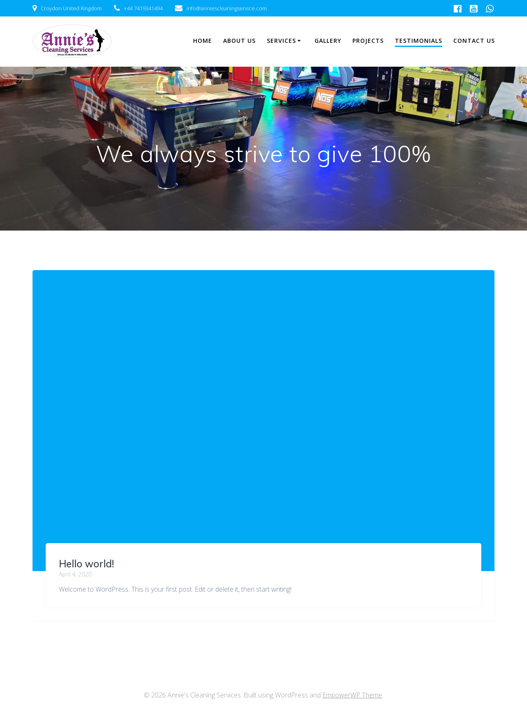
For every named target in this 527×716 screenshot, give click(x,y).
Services (281, 40)
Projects (368, 40)
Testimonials (418, 40)
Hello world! (86, 563)
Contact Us (474, 40)
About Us (239, 40)
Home (202, 40)
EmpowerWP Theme (352, 695)
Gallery (328, 40)
